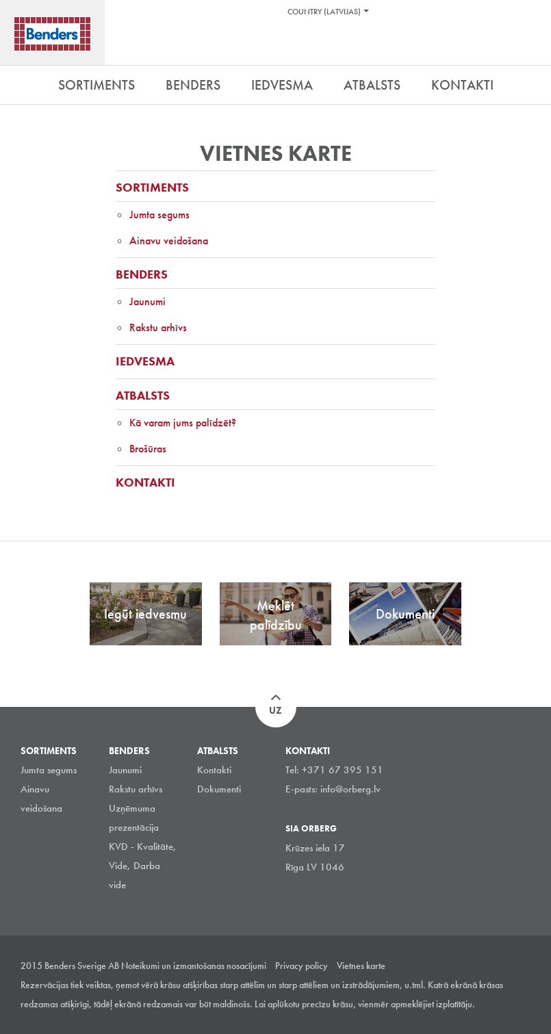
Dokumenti (219, 789)
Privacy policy (301, 965)
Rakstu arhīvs (158, 327)
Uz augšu (275, 715)
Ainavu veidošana (168, 240)
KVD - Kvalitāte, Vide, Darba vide (143, 866)
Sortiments (152, 187)
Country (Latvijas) (324, 11)
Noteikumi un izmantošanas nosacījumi (193, 965)
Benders (142, 274)
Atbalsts (143, 395)
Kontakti (145, 482)
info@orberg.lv (350, 789)
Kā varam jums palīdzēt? (182, 422)
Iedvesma (145, 361)
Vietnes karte (361, 965)
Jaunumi (147, 301)
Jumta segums (159, 214)
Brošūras (147, 448)
